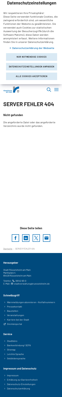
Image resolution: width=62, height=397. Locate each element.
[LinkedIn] (25, 238)
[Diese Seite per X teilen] (36, 238)
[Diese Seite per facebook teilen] (15, 238)
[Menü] (56, 89)
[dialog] (31, 42)
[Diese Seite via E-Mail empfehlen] (46, 238)
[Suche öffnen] (48, 89)
